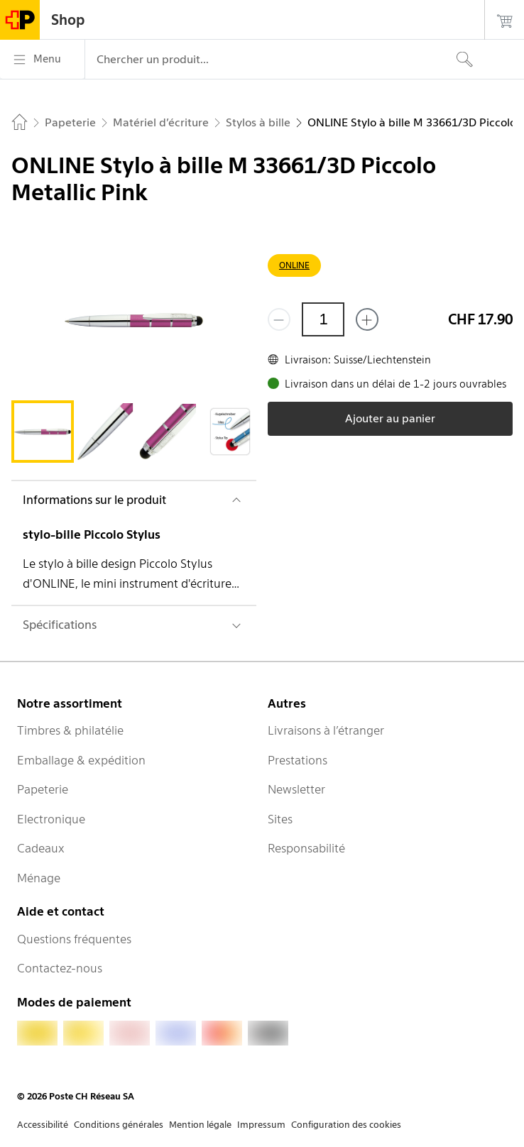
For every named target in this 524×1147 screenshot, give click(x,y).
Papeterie (42, 789)
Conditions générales (118, 1124)
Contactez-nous (59, 968)
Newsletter (296, 789)
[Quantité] (323, 319)
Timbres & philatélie (70, 730)
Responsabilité (306, 848)
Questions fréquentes (74, 939)
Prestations (297, 760)
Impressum (261, 1124)
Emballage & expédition (81, 760)
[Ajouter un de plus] (367, 319)
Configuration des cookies (346, 1124)
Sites (280, 819)
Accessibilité (42, 1124)
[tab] (42, 431)
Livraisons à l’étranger (326, 730)
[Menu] (42, 59)
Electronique (51, 819)
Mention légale (200, 1124)
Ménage (38, 878)
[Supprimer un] (279, 319)
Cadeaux (41, 848)
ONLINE (294, 265)
